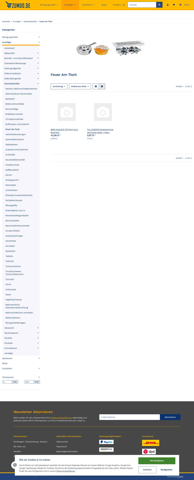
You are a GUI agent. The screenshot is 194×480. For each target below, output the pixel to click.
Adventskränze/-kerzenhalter (18, 93)
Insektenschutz (12, 164)
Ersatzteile (7, 368)
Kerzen (8, 175)
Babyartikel (9, 53)
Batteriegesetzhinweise (67, 451)
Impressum (61, 446)
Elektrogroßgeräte (12, 68)
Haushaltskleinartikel (15, 159)
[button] (168, 4)
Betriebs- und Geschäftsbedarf (18, 58)
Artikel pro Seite (78, 86)
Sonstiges (6, 42)
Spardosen (10, 251)
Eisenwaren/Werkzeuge (15, 63)
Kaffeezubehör (12, 170)
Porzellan (8, 343)
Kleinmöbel (10, 185)
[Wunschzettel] (174, 4)
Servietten (10, 246)
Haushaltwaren (11, 333)
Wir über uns (20, 446)
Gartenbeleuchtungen (15, 134)
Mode (4, 363)
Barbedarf (10, 99)
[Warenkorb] (184, 4)
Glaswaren (9, 328)
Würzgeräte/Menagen (15, 322)
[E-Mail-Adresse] (129, 417)
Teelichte (9, 261)
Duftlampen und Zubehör (17, 124)
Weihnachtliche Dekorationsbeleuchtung (16, 306)
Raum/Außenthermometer (17, 225)
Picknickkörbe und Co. (15, 210)
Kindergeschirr (12, 180)
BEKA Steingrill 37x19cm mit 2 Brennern (64, 131)
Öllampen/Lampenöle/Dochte (18, 195)
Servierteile (10, 241)
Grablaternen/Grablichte (16, 149)
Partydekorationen (13, 200)
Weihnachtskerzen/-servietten (19, 312)
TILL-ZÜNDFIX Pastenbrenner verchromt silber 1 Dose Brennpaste (100, 131)
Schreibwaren (10, 348)
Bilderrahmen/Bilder (14, 104)
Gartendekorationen (14, 139)
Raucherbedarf (12, 220)
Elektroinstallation (12, 73)
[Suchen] (142, 5)
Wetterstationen (12, 317)
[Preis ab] (7, 382)
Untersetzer (10, 289)
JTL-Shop (179, 476)
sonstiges (8, 353)
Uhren (8, 284)
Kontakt (17, 451)
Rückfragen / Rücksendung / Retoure (30, 441)
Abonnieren (170, 417)
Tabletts (9, 256)
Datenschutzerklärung (61, 417)
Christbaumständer (14, 119)
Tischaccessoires (13, 266)
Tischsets (9, 279)
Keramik (8, 338)
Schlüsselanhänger (14, 236)
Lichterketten (11, 190)
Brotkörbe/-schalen (14, 114)
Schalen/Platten (12, 230)
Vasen (8, 294)
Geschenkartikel (11, 83)
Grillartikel (10, 154)
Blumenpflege (11, 109)
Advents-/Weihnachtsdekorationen (21, 88)
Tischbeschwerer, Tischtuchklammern (14, 273)
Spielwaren (7, 358)
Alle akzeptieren (157, 461)
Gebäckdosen (11, 144)
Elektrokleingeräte (12, 78)
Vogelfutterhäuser (13, 299)
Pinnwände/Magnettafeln (17, 215)
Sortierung (58, 86)
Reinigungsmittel (10, 37)
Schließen (147, 470)
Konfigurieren (166, 470)
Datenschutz (62, 441)
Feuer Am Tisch (12, 129)
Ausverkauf (9, 48)
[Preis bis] (29, 382)
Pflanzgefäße (11, 205)
